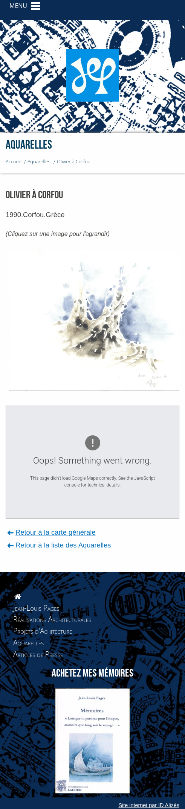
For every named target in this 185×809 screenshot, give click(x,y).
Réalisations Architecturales (52, 619)
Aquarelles (28, 642)
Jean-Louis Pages (36, 608)
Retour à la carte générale (55, 532)
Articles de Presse (38, 654)
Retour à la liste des (63, 545)
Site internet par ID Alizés (148, 805)
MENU (18, 6)
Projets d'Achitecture (42, 631)
